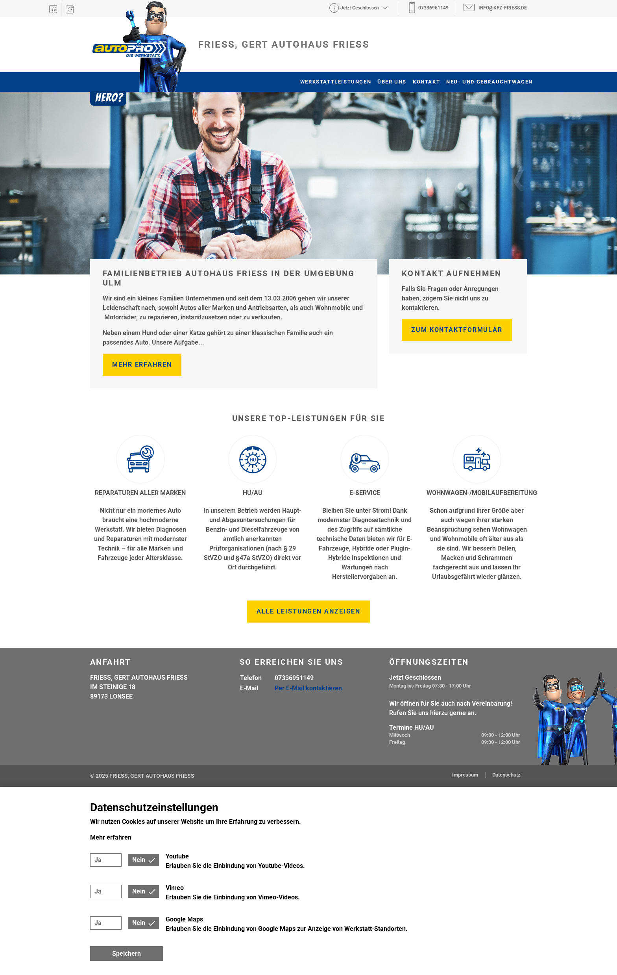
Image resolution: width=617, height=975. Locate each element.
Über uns (391, 82)
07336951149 (294, 678)
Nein (138, 860)
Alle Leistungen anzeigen (309, 611)
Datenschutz (506, 775)
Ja (98, 860)
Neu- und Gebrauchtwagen (489, 82)
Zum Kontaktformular (456, 330)
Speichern (126, 953)
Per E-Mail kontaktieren (308, 688)
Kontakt (426, 82)
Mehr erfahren (142, 364)
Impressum (465, 775)
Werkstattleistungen (335, 82)
